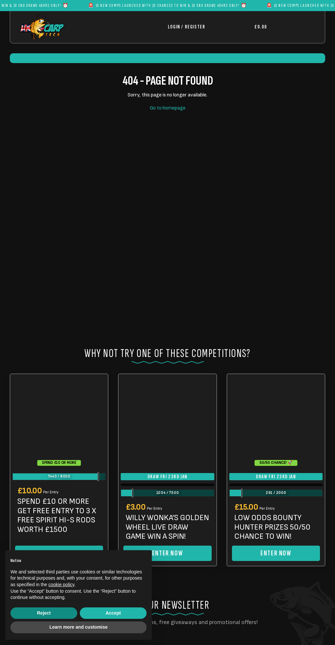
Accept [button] (113, 613)
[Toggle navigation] (294, 27)
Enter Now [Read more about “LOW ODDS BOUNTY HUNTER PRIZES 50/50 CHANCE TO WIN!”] (275, 553)
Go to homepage (167, 108)
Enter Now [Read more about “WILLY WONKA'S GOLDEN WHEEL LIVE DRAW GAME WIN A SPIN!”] (167, 553)
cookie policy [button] (61, 584)
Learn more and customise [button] (78, 627)
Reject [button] (44, 613)
